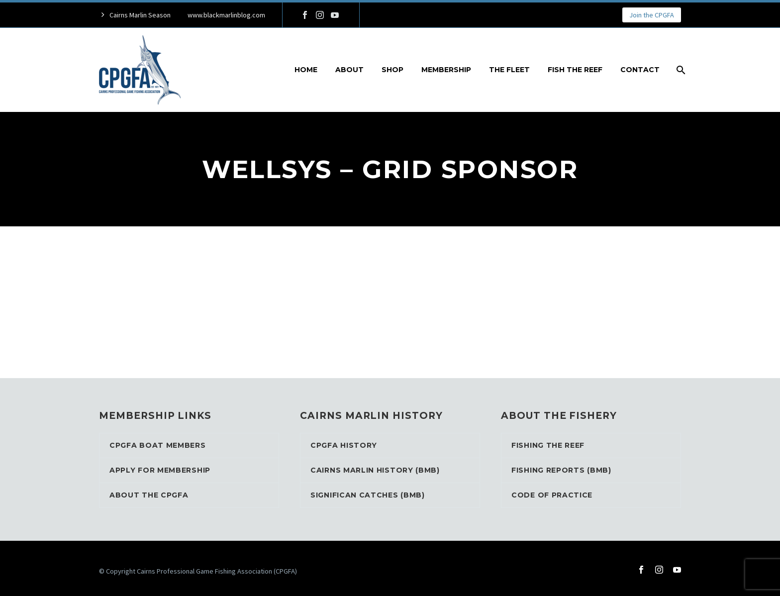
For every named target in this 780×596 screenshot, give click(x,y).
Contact (640, 69)
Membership (446, 69)
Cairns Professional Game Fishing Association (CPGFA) (217, 571)
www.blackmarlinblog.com (226, 14)
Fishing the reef (548, 445)
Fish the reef (575, 69)
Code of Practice (551, 495)
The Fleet (509, 69)
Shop (392, 69)
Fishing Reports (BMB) (561, 470)
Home (305, 69)
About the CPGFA (149, 495)
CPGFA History (343, 445)
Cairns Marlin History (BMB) (375, 470)
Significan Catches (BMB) (367, 495)
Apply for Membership (159, 470)
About (349, 69)
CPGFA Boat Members (157, 445)
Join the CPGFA (651, 14)
